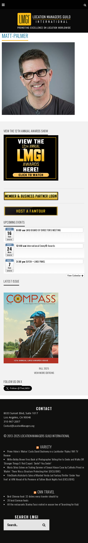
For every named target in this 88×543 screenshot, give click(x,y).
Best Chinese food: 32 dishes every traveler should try (32, 496)
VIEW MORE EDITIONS (44, 373)
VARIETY (46, 447)
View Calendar (75, 275)
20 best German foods (17, 500)
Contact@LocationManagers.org (19, 426)
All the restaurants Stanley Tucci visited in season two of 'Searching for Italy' (43, 504)
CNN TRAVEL (46, 492)
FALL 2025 (44, 368)
